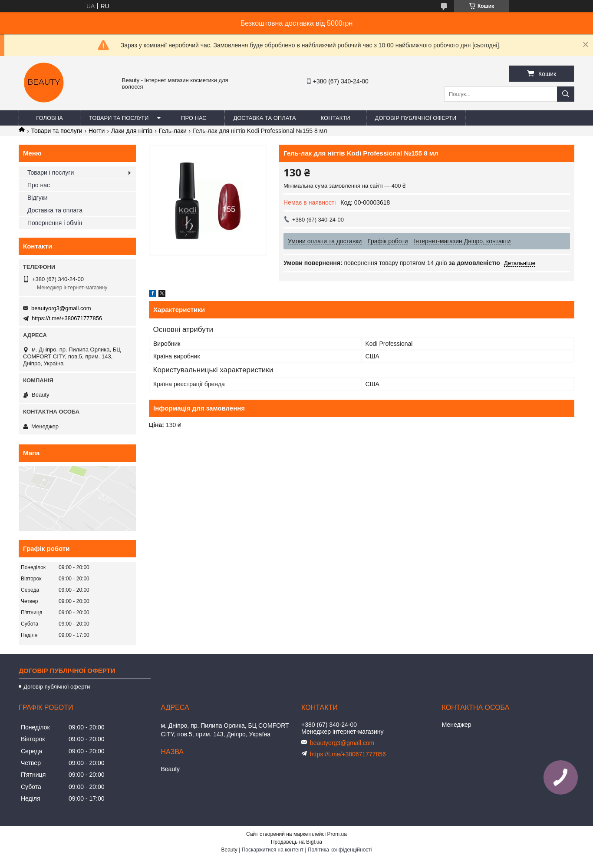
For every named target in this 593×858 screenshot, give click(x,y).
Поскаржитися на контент (272, 850)
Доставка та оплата (264, 118)
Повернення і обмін (54, 222)
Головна (49, 118)
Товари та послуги (118, 118)
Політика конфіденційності (340, 850)
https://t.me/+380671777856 (67, 318)
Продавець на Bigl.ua (296, 842)
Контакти (335, 118)
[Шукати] (565, 94)
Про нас (194, 118)
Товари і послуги (50, 172)
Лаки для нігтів (132, 130)
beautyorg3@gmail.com (61, 308)
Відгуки (37, 197)
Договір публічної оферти (416, 118)
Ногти (97, 130)
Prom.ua (337, 834)
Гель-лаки (173, 130)
